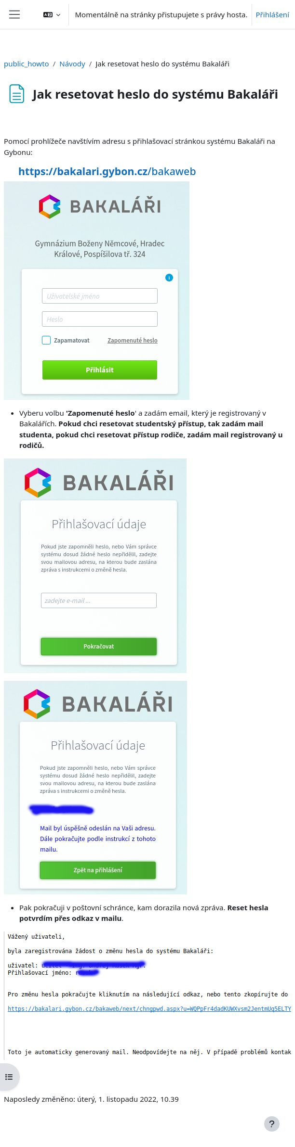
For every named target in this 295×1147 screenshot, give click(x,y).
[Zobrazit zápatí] (272, 1124)
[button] (52, 14)
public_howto (26, 63)
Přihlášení (272, 14)
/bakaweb (107, 171)
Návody (72, 63)
